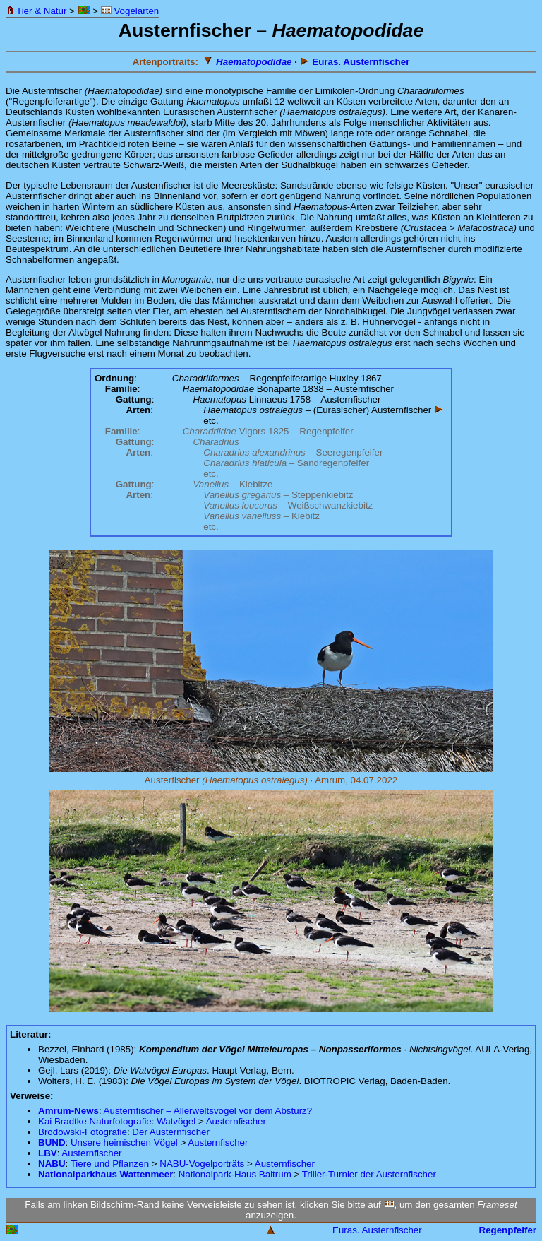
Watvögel (176, 1121)
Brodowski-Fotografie (82, 1132)
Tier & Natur (36, 11)
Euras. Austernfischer (355, 62)
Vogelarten (130, 11)
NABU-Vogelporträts (201, 1163)
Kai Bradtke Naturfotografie (95, 1121)
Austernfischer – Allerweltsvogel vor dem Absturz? (208, 1110)
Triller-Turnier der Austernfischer (369, 1174)
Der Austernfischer (171, 1132)
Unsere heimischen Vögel (124, 1142)
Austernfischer (236, 1121)
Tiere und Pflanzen (110, 1163)
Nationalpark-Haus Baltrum (235, 1174)
